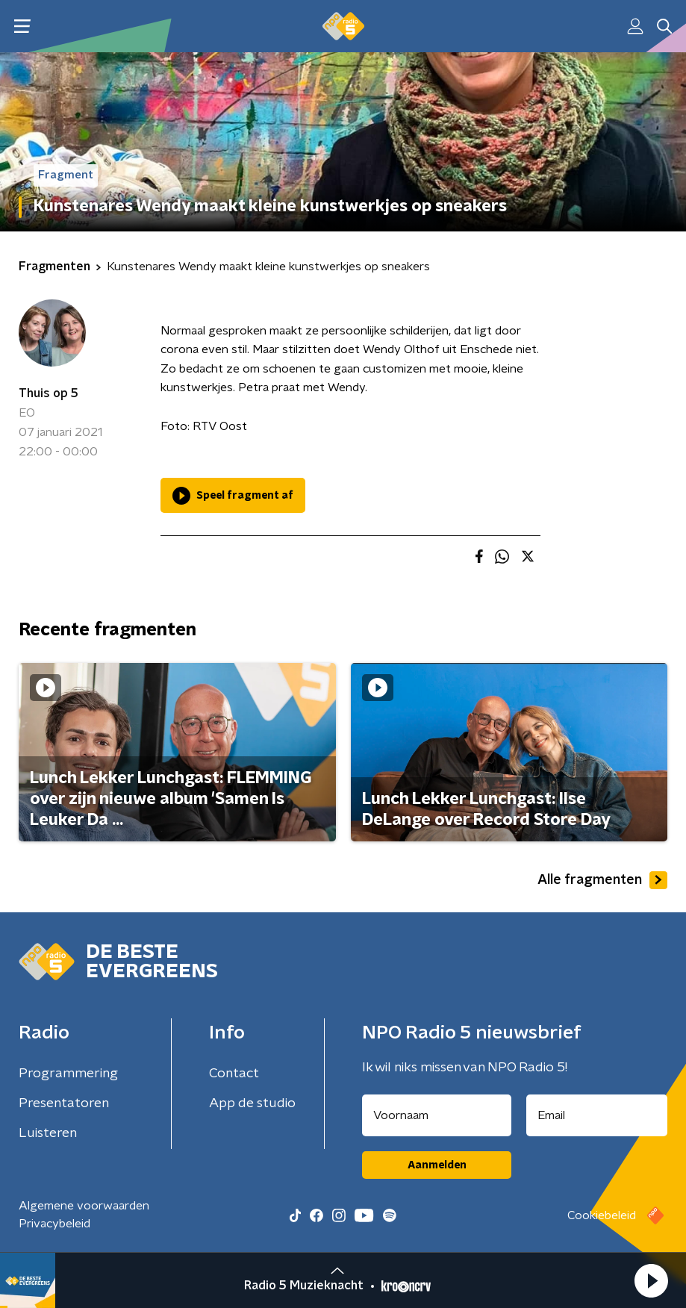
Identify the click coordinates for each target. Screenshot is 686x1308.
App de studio (252, 1103)
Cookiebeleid (601, 1215)
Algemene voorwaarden (84, 1206)
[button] (651, 1280)
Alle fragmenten (602, 880)
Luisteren (48, 1133)
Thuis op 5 (48, 393)
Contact (234, 1073)
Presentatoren (64, 1103)
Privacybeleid (54, 1224)
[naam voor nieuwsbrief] (436, 1115)
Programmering (68, 1073)
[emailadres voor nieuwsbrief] (596, 1115)
